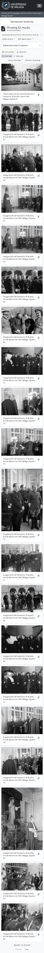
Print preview (8, 52)
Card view (7, 56)
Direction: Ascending (32, 60)
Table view (18, 56)
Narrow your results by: (22, 21)
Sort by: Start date (14, 60)
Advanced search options (15, 45)
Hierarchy (21, 52)
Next (27, 949)
